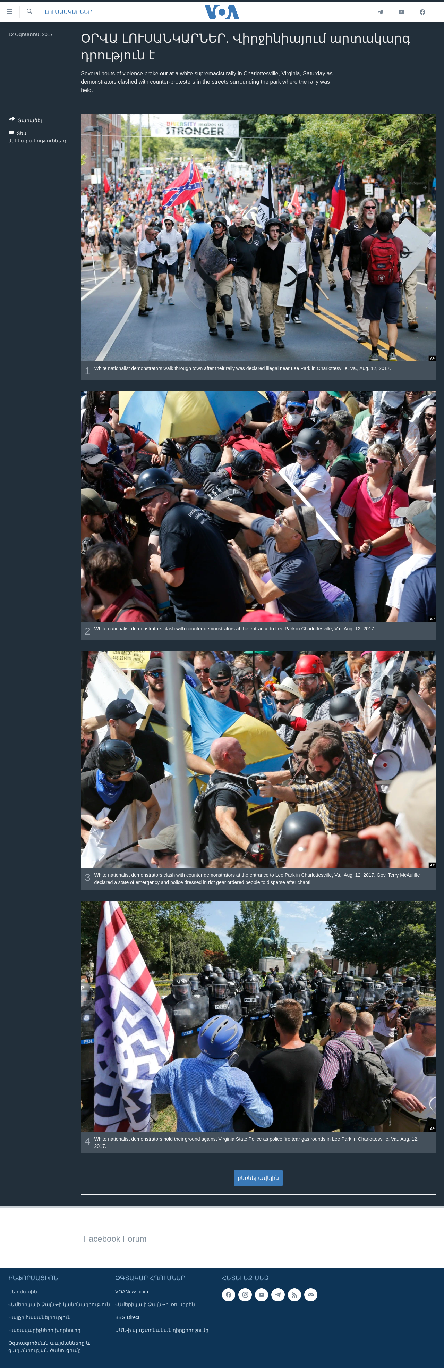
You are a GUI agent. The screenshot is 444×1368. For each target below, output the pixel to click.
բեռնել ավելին (258, 1178)
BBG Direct (127, 1317)
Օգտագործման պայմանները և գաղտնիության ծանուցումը (49, 1346)
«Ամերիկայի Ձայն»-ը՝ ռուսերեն (155, 1304)
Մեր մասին (22, 1291)
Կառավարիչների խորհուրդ (44, 1330)
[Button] (25, 121)
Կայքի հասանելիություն (39, 1317)
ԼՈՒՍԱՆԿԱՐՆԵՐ (68, 12)
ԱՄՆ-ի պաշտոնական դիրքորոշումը (161, 1330)
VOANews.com (131, 1291)
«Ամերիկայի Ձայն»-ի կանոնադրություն (59, 1304)
